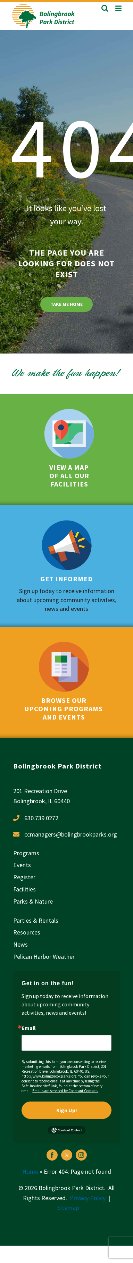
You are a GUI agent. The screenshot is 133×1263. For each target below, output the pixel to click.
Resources (26, 932)
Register (24, 877)
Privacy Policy (88, 1198)
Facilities (24, 889)
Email (29, 1028)
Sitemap (68, 1208)
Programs (26, 853)
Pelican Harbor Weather (44, 957)
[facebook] (52, 1155)
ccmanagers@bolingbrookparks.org (70, 834)
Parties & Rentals (35, 920)
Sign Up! (66, 1110)
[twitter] (66, 1155)
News (20, 944)
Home (30, 1171)
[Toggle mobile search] (104, 8)
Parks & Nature (33, 901)
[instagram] (81, 1155)
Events (22, 865)
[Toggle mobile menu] (119, 8)
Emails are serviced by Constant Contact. (65, 1090)
